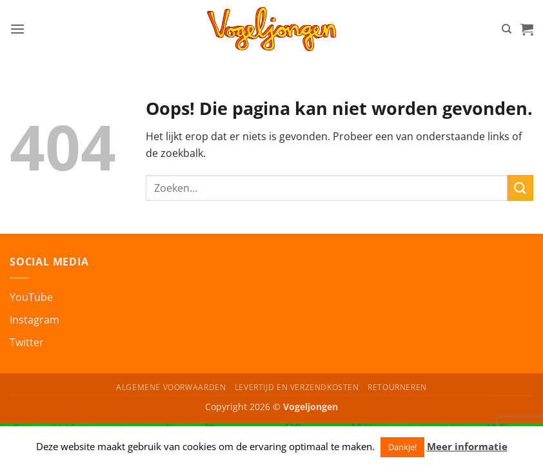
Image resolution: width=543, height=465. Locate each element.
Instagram (34, 320)
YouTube (31, 297)
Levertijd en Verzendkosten (297, 387)
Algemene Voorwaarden (171, 387)
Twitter (27, 342)
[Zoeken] (506, 29)
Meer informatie (467, 446)
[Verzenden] (520, 187)
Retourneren (397, 387)
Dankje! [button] (402, 447)
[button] (17, 29)
